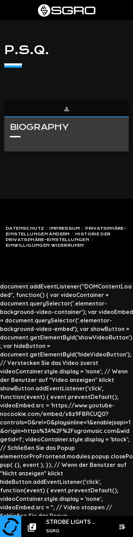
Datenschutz (25, 228)
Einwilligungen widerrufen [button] (45, 245)
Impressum (64, 228)
